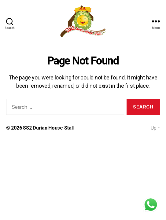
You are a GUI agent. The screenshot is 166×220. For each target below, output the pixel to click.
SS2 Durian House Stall (48, 128)
